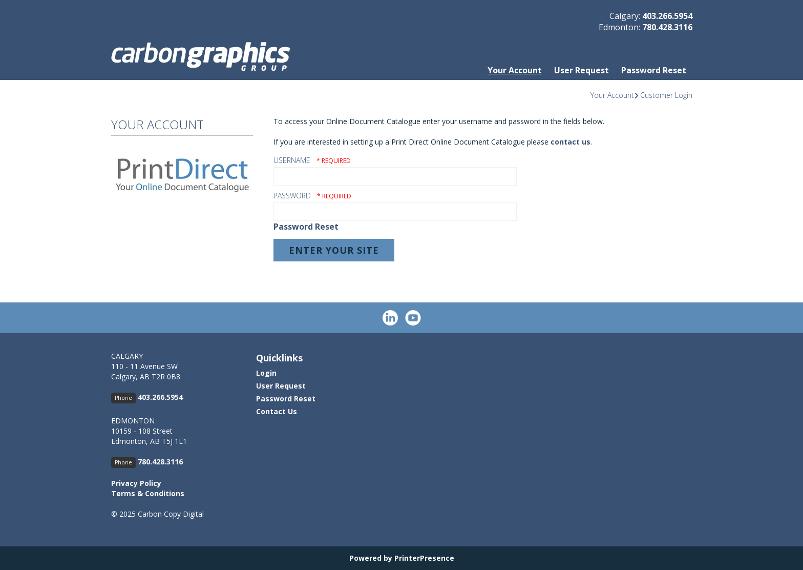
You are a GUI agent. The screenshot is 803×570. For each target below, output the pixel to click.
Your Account (515, 70)
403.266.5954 (667, 16)
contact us (570, 142)
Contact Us (276, 411)
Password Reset (653, 70)
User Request (581, 70)
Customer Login (666, 95)
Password (292, 195)
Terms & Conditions (147, 493)
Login (266, 373)
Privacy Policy (136, 483)
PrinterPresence (424, 558)
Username (291, 160)
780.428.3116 (667, 27)
